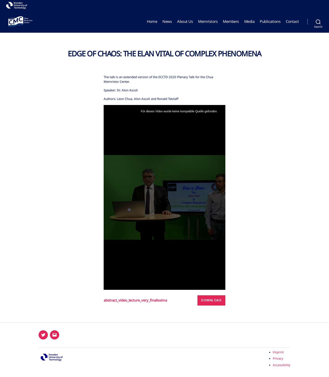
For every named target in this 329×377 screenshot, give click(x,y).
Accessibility (281, 365)
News (167, 21)
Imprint (278, 352)
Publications (270, 21)
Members (231, 21)
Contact (292, 21)
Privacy (278, 358)
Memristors (208, 21)
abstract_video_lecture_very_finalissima (135, 300)
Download (211, 300)
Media (249, 21)
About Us (185, 21)
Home (152, 21)
